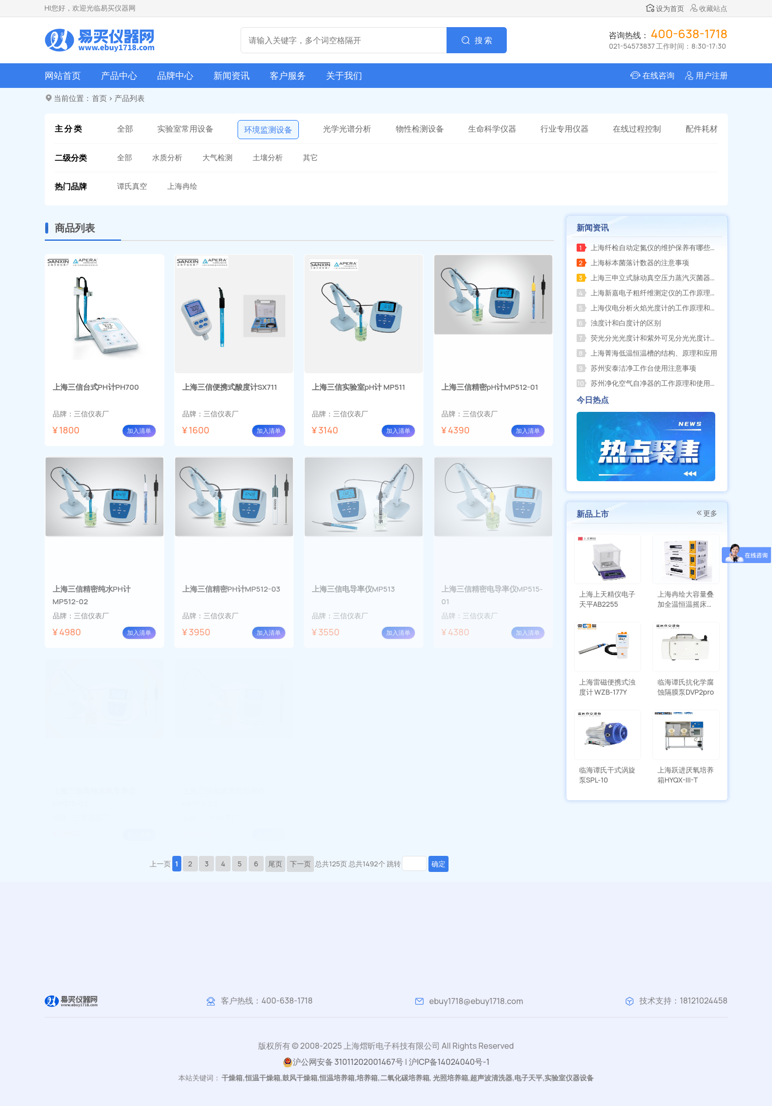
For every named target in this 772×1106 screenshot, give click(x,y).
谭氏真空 (132, 186)
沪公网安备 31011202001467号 (343, 1062)
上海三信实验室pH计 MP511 (358, 387)
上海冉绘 (182, 186)
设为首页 (665, 8)
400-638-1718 (286, 1000)
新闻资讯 (231, 75)
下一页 (300, 863)
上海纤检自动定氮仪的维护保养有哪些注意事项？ (649, 247)
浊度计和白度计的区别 (619, 322)
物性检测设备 (420, 128)
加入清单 (139, 430)
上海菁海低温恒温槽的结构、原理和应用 (647, 353)
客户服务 (288, 75)
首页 (99, 98)
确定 (438, 863)
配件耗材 (702, 128)
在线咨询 (658, 75)
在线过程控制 (637, 128)
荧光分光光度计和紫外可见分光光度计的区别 (649, 338)
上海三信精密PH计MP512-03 (231, 589)
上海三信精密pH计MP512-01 (490, 387)
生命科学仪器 (492, 128)
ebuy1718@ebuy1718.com (476, 1001)
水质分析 (167, 157)
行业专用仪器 (564, 128)
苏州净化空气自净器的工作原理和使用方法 (649, 383)
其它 (310, 157)
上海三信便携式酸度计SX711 (229, 387)
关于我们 (344, 75)
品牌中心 (175, 75)
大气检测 (217, 157)
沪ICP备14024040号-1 (449, 1061)
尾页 (275, 863)
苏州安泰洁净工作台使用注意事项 (636, 368)
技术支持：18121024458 (683, 1000)
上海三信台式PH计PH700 (96, 387)
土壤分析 (268, 157)
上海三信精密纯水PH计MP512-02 (92, 595)
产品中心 (119, 75)
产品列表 (130, 98)
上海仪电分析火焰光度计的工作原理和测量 (649, 307)
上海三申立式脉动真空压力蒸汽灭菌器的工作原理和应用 (649, 277)
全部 (125, 128)
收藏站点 (709, 8)
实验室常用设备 (185, 128)
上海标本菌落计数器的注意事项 (633, 262)
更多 (706, 513)
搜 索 (483, 40)
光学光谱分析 (347, 128)
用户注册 (712, 75)
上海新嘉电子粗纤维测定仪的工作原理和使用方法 (649, 292)
